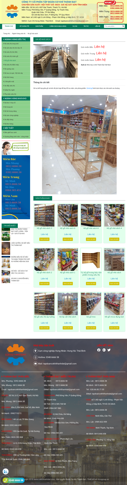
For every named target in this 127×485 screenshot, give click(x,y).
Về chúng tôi (24, 26)
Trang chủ (9, 26)
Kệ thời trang (8, 77)
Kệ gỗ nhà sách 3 (44, 228)
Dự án (75, 26)
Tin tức (86, 26)
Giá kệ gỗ (90, 88)
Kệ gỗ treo (91, 317)
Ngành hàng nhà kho (14, 98)
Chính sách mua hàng (57, 26)
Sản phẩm (39, 26)
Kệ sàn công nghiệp (10, 115)
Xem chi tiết (44, 239)
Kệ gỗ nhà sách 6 (91, 228)
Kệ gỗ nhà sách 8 (67, 228)
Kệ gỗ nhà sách (33, 33)
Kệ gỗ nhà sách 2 (44, 272)
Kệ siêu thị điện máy (11, 65)
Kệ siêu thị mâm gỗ (10, 56)
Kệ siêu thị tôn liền (10, 52)
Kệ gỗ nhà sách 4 (114, 228)
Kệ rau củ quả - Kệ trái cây (13, 73)
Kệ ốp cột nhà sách (67, 317)
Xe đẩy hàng (8, 120)
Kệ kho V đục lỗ (9, 103)
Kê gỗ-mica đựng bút (114, 317)
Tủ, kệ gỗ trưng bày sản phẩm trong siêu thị (91, 273)
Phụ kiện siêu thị (9, 94)
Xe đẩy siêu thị (9, 86)
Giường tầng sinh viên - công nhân (16, 137)
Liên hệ (97, 26)
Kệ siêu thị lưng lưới (10, 44)
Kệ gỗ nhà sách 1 (67, 272)
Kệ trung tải (8, 107)
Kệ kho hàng (8, 124)
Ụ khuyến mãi (8, 82)
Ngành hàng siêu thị (18, 33)
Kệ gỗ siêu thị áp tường (44, 317)
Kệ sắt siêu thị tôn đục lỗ (12, 48)
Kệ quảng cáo (8, 69)
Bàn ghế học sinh (10, 132)
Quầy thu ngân (9, 90)
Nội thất (8, 128)
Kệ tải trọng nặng (10, 111)
